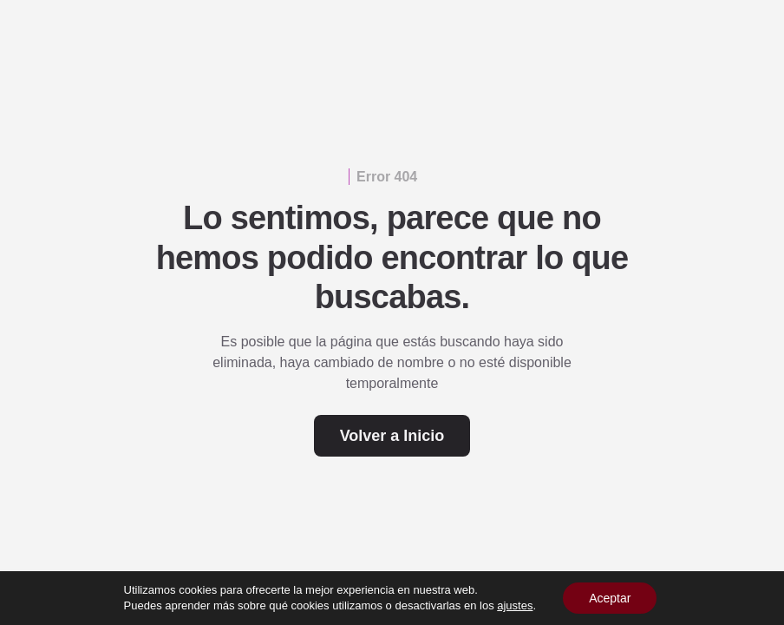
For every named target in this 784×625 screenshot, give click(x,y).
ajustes (514, 605)
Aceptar (609, 598)
